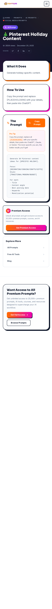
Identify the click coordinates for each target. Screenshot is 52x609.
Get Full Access (19, 315)
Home (6, 18)
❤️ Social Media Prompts (15, 20)
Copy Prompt (34, 123)
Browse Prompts (18, 323)
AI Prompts (31, 18)
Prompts (18, 18)
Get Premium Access (26, 228)
